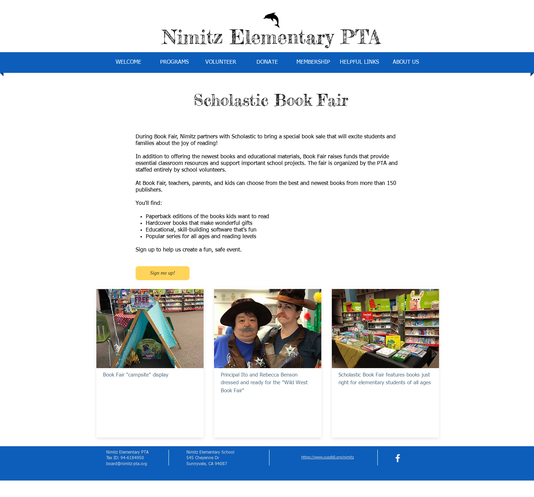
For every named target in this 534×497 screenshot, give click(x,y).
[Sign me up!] (163, 273)
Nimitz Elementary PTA (271, 37)
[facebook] (397, 458)
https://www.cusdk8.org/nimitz (327, 457)
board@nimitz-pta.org (126, 464)
